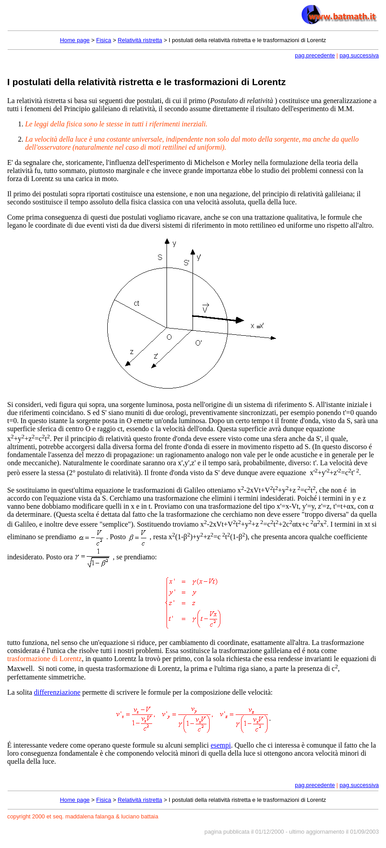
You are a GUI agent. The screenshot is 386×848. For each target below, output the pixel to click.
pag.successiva (359, 55)
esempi (221, 745)
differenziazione (57, 692)
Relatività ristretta (140, 40)
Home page (75, 40)
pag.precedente (315, 55)
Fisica (103, 40)
